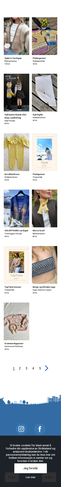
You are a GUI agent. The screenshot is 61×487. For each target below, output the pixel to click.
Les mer (30, 477)
